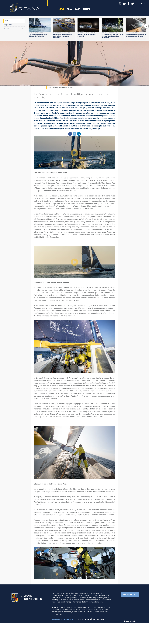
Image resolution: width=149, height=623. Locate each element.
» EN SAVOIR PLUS (129, 594)
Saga (77, 9)
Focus (6, 28)
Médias (86, 9)
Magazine (8, 24)
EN (145, 3)
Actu (7, 20)
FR (141, 3)
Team (69, 9)
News (61, 9)
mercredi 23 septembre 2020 (60, 87)
